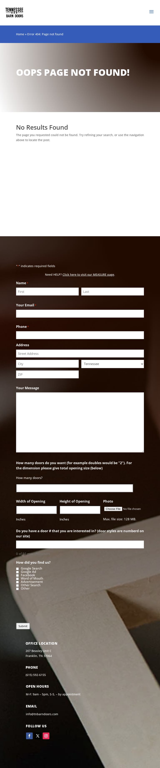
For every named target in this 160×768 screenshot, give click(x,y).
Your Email (26, 305)
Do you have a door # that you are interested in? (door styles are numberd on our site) (80, 533)
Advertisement (32, 582)
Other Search (30, 585)
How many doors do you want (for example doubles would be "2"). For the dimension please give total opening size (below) (74, 465)
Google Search (31, 568)
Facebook (28, 575)
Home (20, 34)
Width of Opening (30, 501)
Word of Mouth (32, 578)
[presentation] (47, 610)
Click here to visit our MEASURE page (88, 275)
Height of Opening (75, 501)
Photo (108, 501)
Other (25, 588)
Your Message (27, 388)
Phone (22, 327)
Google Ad (28, 571)
